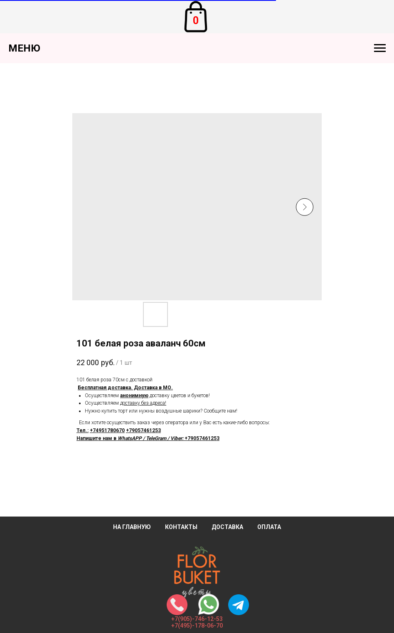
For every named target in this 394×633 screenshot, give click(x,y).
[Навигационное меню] (380, 48)
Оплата (269, 527)
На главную (132, 527)
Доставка (227, 527)
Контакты (181, 527)
